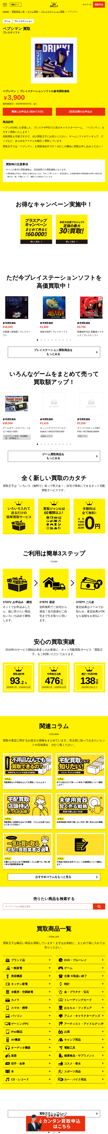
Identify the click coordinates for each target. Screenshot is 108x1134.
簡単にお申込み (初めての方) (27, 111)
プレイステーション (23, 21)
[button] (37, 340)
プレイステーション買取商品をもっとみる (53, 352)
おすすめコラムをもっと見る (53, 876)
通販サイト (15, 5)
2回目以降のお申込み (80, 111)
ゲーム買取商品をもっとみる (53, 456)
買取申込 (99, 4)
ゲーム (7, 21)
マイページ (87, 5)
